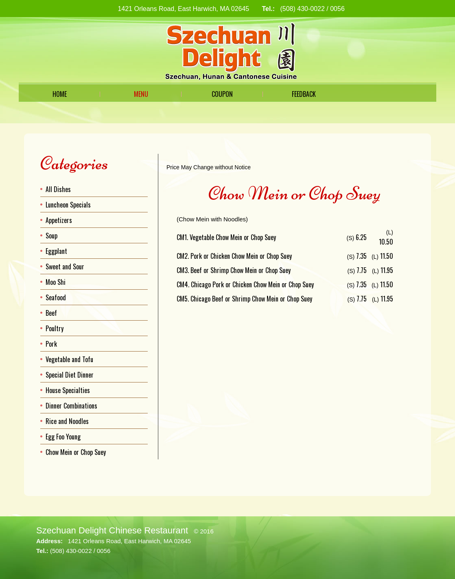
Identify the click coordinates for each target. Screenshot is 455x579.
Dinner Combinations (71, 406)
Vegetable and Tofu (69, 359)
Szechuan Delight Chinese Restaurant (112, 530)
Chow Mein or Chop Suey (76, 452)
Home (59, 94)
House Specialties (68, 390)
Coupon (222, 94)
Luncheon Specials (68, 205)
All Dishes (58, 189)
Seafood (56, 297)
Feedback (304, 94)
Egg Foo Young (63, 436)
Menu (141, 94)
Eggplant (56, 251)
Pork (51, 344)
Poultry (54, 328)
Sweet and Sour (65, 266)
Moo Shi (56, 282)
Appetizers (59, 220)
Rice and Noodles (67, 421)
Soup (51, 235)
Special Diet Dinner (70, 375)
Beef (51, 313)
